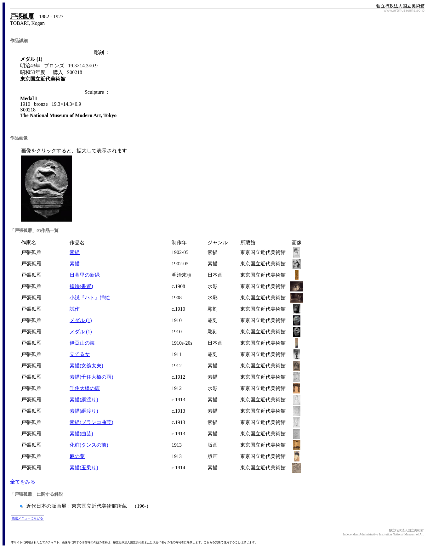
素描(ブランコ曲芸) (91, 422)
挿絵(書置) (81, 286)
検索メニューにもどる (27, 518)
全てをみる (22, 481)
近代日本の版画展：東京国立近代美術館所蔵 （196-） (88, 506)
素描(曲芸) (81, 433)
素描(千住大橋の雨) (91, 377)
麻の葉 (77, 456)
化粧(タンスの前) (89, 445)
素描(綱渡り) (84, 399)
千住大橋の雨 (85, 388)
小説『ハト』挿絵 (90, 297)
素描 (75, 252)
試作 (75, 309)
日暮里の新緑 (85, 275)
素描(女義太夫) (86, 365)
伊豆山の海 (82, 343)
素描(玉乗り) (84, 467)
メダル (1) (81, 320)
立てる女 (80, 354)
